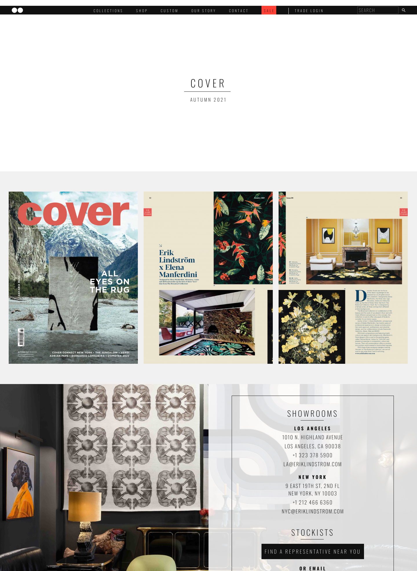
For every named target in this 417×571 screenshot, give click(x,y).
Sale (269, 10)
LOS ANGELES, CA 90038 (313, 446)
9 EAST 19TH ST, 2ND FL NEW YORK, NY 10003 (313, 489)
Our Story (203, 10)
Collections (108, 10)
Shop (142, 10)
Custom (170, 10)
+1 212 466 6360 (313, 502)
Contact (239, 10)
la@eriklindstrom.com (313, 464)
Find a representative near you (313, 551)
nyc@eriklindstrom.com (313, 511)
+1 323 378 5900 (313, 455)
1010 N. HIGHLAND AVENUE (312, 437)
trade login (309, 10)
